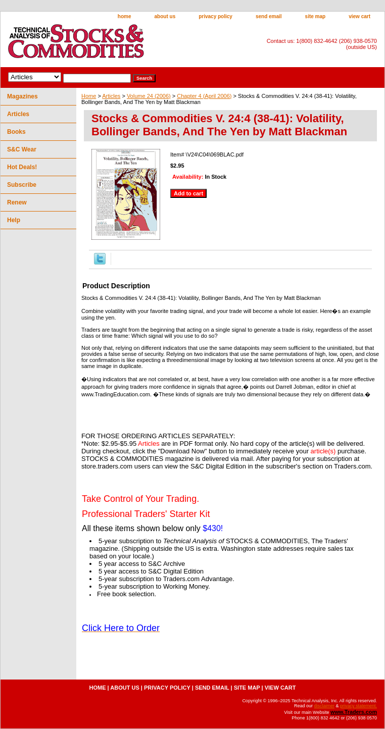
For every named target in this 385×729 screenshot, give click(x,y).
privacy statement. (358, 705)
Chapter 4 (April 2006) (204, 96)
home (124, 16)
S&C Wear (21, 149)
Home (88, 96)
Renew (17, 202)
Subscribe (21, 184)
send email (269, 16)
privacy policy (215, 16)
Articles (111, 96)
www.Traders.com (353, 712)
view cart (359, 16)
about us (165, 16)
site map (315, 16)
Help (13, 220)
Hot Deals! (22, 167)
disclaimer (324, 705)
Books (16, 131)
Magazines (22, 96)
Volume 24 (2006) (149, 96)
